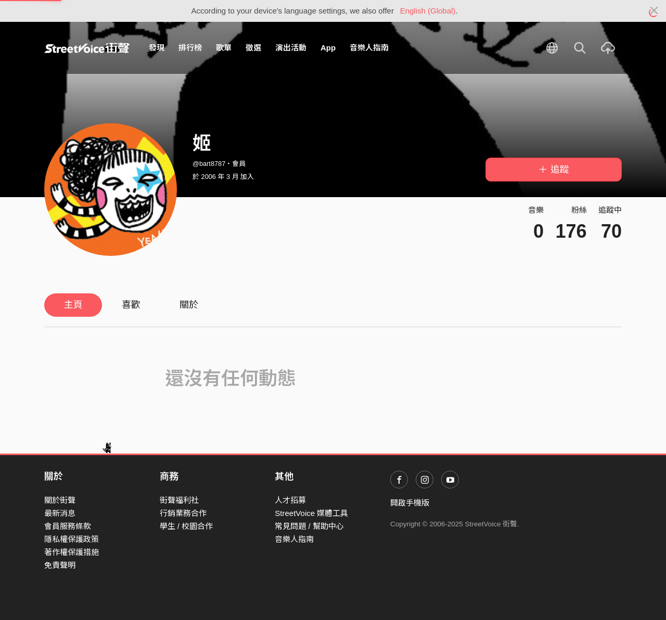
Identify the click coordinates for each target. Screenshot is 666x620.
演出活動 (290, 47)
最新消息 (59, 513)
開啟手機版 (409, 502)
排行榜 (190, 47)
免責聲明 (59, 565)
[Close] (654, 11)
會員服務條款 (67, 526)
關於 (189, 305)
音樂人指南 (369, 47)
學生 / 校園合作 (186, 526)
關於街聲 (59, 500)
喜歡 (131, 305)
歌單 (224, 47)
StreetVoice (87, 48)
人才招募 (290, 500)
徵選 (253, 47)
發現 (156, 47)
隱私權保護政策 (71, 539)
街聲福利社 (179, 500)
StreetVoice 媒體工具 (311, 513)
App (328, 47)
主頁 (73, 305)
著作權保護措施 (71, 552)
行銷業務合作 (183, 513)
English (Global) (428, 10)
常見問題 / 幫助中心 (309, 526)
